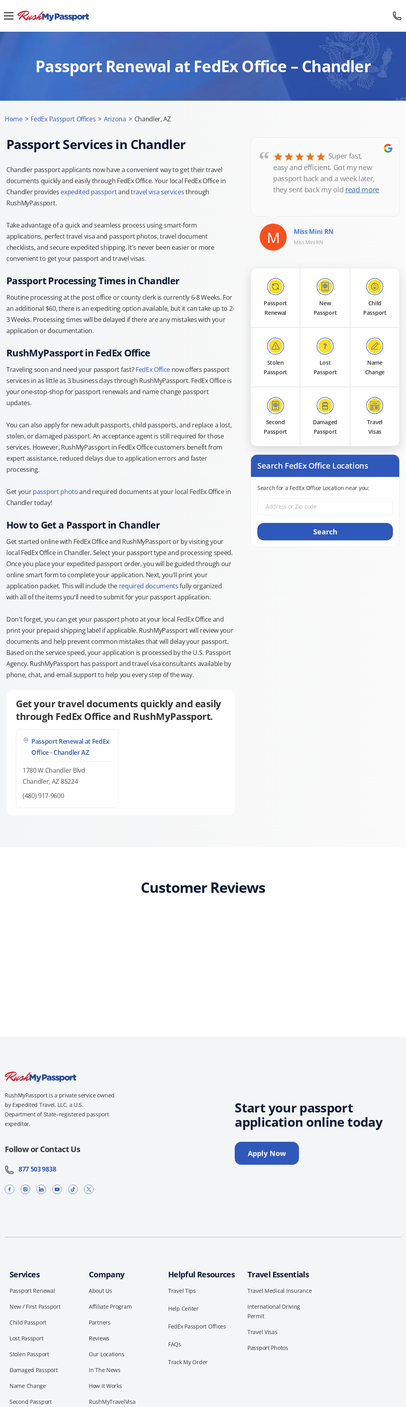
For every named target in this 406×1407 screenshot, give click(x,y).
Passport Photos (267, 1347)
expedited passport (89, 192)
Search (325, 531)
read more (362, 189)
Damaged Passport (34, 1370)
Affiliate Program (110, 1306)
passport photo (55, 491)
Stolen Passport (29, 1354)
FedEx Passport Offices (63, 119)
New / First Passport (35, 1306)
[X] (89, 1189)
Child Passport (28, 1322)
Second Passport (31, 1401)
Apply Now (267, 1153)
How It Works (105, 1386)
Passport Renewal (32, 1290)
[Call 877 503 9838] (397, 16)
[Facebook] (9, 1189)
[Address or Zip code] (325, 506)
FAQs (174, 1344)
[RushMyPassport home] (203, 16)
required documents (148, 586)
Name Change (28, 1386)
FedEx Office (153, 369)
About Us (100, 1290)
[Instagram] (25, 1189)
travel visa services (157, 192)
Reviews (99, 1338)
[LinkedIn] (41, 1189)
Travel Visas (262, 1332)
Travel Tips (182, 1290)
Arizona (115, 119)
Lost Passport (26, 1338)
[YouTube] (57, 1189)
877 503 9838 (30, 1169)
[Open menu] (8, 16)
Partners (100, 1322)
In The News (105, 1370)
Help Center (183, 1308)
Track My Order (188, 1362)
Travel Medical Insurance (279, 1290)
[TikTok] (73, 1189)
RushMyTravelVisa (112, 1401)
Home (14, 119)
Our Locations (106, 1354)
